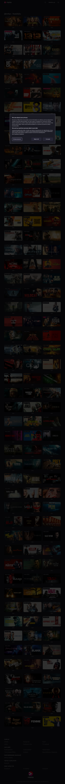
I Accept (48, 139)
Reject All (36, 139)
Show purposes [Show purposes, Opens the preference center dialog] (17, 139)
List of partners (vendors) (18, 134)
